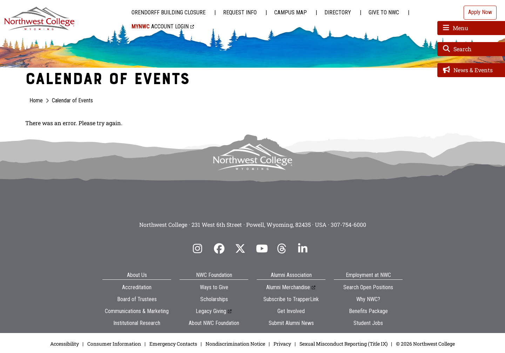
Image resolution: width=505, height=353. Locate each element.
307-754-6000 (348, 224)
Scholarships (214, 299)
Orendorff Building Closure (169, 12)
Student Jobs (368, 323)
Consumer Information (114, 343)
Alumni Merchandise (288, 287)
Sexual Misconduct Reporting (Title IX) (343, 343)
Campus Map (290, 12)
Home (36, 100)
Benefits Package (368, 311)
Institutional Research (136, 323)
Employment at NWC (368, 275)
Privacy (282, 343)
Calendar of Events (72, 100)
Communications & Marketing (137, 311)
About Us (137, 275)
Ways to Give (214, 287)
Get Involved (291, 311)
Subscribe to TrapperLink (291, 299)
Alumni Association (291, 275)
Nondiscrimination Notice (235, 343)
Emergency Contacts (173, 343)
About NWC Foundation (214, 323)
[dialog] (484, 332)
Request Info (240, 12)
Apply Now (480, 12)
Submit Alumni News (291, 323)
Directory (337, 12)
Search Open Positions (368, 287)
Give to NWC (384, 12)
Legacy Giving (211, 311)
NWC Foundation (214, 275)
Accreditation (137, 287)
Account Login (160, 26)
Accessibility (64, 343)
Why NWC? (368, 299)
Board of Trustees (137, 299)
